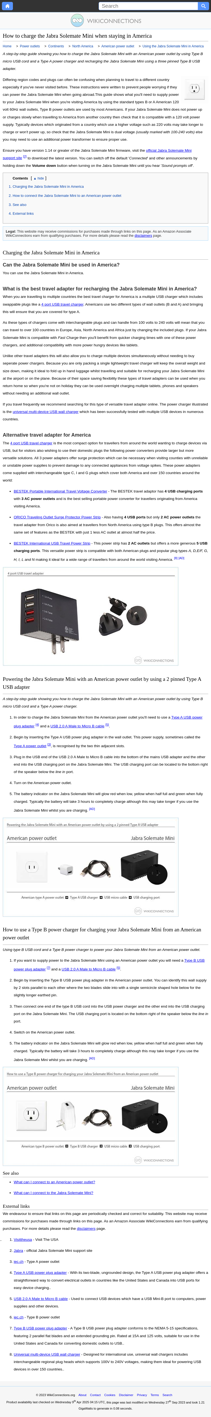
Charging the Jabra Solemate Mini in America (48, 186)
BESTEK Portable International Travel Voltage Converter (60, 491)
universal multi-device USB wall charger (46, 412)
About (82, 1395)
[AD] (181, 558)
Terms (155, 1395)
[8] (175, 558)
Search (167, 1395)
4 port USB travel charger (62, 304)
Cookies (109, 1395)
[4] (37, 724)
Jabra (18, 1251)
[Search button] (203, 6)
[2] (25, 156)
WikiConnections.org (61, 1395)
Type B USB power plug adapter (40, 1328)
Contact (95, 1395)
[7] (48, 967)
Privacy (142, 1395)
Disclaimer (126, 1395)
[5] (107, 724)
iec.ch (19, 1262)
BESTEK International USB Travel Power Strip (52, 543)
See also (19, 205)
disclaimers (143, 235)
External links (23, 213)
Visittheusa (23, 1240)
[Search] (148, 6)
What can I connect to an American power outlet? (54, 1182)
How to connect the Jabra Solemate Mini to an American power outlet (67, 196)
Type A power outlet (30, 746)
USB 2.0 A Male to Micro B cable (77, 726)
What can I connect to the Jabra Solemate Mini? (53, 1193)
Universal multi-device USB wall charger (47, 1354)
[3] (49, 744)
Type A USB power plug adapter (40, 1273)
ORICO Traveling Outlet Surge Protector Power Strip (57, 517)
